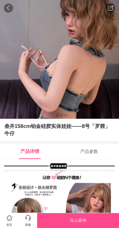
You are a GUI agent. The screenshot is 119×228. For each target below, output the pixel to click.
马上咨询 (78, 220)
